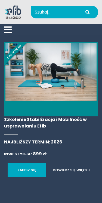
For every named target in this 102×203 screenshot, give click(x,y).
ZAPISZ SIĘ (26, 170)
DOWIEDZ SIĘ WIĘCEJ (71, 170)
